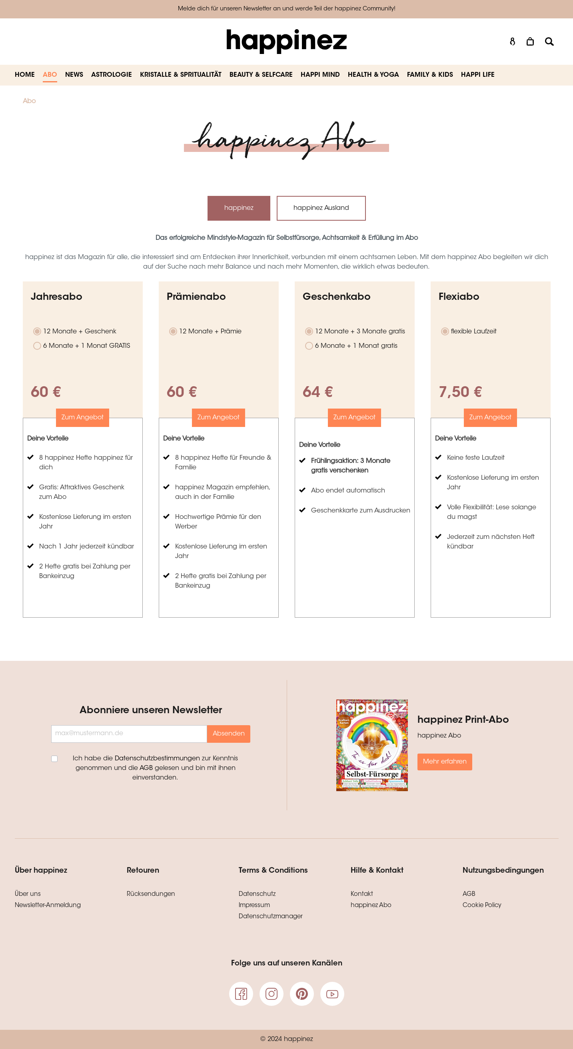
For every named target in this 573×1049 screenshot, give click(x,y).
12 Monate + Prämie (210, 332)
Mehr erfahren (445, 762)
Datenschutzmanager (271, 917)
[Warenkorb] (531, 42)
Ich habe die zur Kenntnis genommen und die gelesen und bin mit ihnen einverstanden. (155, 768)
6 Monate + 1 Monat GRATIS (86, 346)
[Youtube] (332, 994)
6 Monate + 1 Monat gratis (356, 346)
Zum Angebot (83, 418)
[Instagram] (272, 994)
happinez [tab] (239, 208)
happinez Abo (371, 906)
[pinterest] (302, 994)
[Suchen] (549, 42)
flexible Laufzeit (474, 332)
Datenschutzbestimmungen (157, 759)
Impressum (254, 906)
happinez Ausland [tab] (321, 208)
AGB (146, 768)
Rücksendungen (151, 894)
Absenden (229, 734)
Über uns (28, 894)
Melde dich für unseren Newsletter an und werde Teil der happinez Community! (286, 9)
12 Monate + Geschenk (79, 332)
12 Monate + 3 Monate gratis (360, 332)
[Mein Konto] (512, 42)
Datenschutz (257, 894)
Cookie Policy (482, 906)
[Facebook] (241, 994)
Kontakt (362, 894)
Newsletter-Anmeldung (48, 906)
